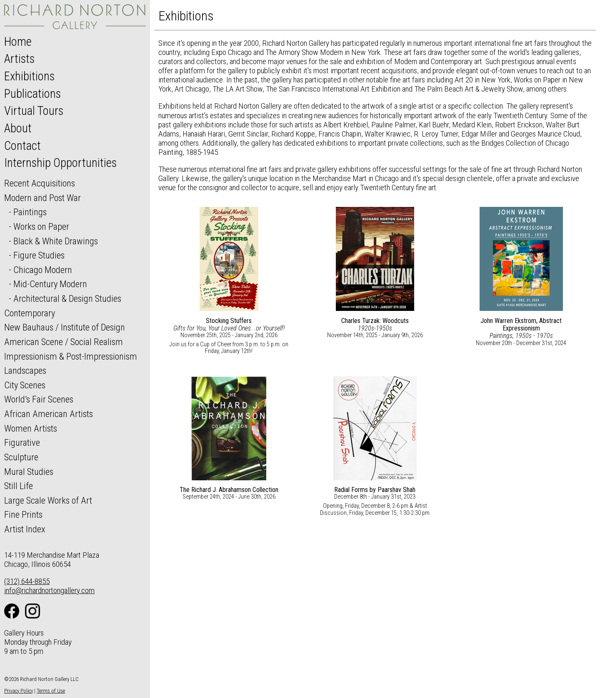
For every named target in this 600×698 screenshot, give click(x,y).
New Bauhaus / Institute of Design (64, 327)
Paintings (30, 211)
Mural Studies (28, 471)
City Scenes (24, 385)
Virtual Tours (33, 111)
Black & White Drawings (55, 241)
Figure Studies (39, 255)
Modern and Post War (42, 197)
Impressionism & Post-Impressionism (70, 356)
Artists (19, 59)
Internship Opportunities (60, 163)
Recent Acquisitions (39, 183)
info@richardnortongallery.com (49, 590)
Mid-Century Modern (50, 283)
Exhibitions (29, 76)
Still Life (18, 485)
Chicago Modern (42, 269)
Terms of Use (51, 691)
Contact (22, 146)
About (18, 128)
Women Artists (30, 428)
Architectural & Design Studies (67, 298)
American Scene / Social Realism (63, 341)
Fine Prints (23, 514)
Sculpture (21, 457)
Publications (32, 94)
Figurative (22, 442)
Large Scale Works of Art (48, 500)
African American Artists (48, 413)
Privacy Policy (18, 691)
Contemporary (29, 313)
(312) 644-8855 (27, 581)
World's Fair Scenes (38, 399)
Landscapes (25, 370)
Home (18, 42)
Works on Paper (41, 226)
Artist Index (24, 529)
